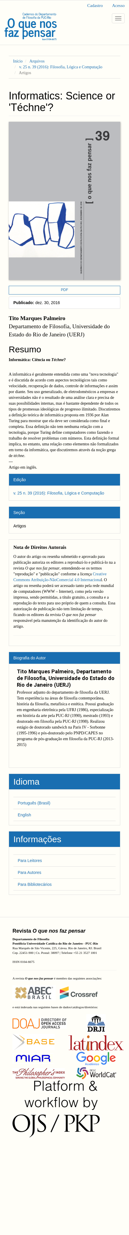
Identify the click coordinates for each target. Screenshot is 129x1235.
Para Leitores (30, 860)
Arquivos (36, 61)
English (24, 815)
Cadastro (95, 5)
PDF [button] (64, 290)
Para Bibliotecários (35, 884)
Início (18, 61)
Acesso (118, 5)
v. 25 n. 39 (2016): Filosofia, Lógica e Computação (60, 67)
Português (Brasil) (34, 803)
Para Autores (29, 872)
